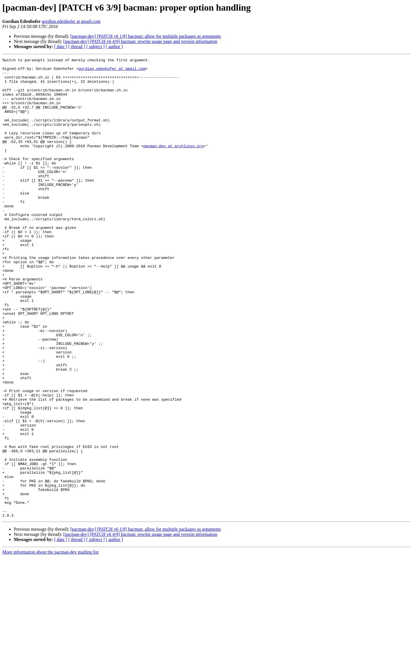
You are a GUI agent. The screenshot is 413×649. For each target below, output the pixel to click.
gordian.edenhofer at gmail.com (71, 21)
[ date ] (60, 46)
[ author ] (114, 46)
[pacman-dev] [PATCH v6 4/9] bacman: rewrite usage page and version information (140, 41)
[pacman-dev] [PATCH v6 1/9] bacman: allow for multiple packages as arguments (145, 36)
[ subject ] (95, 46)
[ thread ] (76, 46)
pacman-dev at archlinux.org (173, 163)
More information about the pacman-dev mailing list (50, 644)
